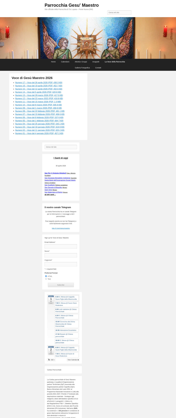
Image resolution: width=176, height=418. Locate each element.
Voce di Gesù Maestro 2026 (32, 78)
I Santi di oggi (61, 158)
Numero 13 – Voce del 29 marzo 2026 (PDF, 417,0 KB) (39, 95)
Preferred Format (51, 273)
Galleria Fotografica (82, 68)
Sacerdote (74, 178)
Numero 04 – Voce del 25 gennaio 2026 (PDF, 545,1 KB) (39, 124)
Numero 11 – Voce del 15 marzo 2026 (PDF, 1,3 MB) (38, 102)
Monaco (65, 187)
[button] (51, 360)
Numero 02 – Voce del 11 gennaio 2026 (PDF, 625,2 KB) (39, 130)
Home (53, 62)
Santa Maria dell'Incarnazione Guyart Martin (60, 180)
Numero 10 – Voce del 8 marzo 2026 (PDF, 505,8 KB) (38, 105)
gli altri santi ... (50, 194)
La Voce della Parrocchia (115, 62)
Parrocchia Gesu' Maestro (72, 5)
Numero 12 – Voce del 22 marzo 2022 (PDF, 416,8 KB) (39, 98)
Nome (47, 251)
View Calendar (73, 360)
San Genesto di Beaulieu (53, 187)
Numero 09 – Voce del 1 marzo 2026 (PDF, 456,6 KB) (38, 108)
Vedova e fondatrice (50, 182)
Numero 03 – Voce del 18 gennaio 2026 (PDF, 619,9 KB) (39, 127)
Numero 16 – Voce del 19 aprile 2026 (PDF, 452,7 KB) (38, 86)
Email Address (50, 242)
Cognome (48, 260)
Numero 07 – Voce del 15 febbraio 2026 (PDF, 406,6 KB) (40, 114)
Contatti (98, 68)
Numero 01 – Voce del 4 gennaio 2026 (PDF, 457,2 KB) (39, 133)
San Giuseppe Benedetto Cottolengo (58, 178)
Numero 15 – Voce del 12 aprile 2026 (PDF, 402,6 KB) (38, 89)
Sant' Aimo (48, 190)
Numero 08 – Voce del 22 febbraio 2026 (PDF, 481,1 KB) (40, 111)
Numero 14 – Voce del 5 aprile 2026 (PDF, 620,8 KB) (38, 92)
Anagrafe (95, 62)
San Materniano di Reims (53, 192)
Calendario (65, 62)
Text (49, 279)
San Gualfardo (50, 185)
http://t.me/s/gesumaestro (61, 228)
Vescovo (65, 192)
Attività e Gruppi (81, 62)
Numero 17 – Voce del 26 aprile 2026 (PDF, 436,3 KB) (38, 83)
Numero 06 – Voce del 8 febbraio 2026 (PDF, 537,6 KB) (39, 117)
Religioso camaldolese (61, 185)
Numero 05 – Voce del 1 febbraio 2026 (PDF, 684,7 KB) (39, 121)
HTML (50, 276)
